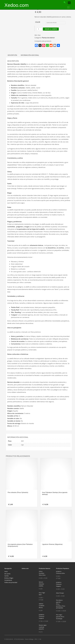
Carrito (6, 576)
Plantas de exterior (48, 38)
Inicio (6, 571)
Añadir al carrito (51, 29)
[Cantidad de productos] (39, 29)
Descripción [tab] (12, 55)
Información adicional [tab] (30, 55)
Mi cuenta (7, 574)
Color (37, 22)
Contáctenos (8, 580)
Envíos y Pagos (8, 578)
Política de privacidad (10, 582)
